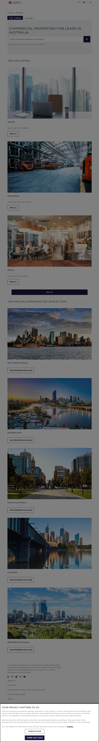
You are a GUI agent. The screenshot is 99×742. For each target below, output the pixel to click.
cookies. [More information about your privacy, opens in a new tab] (70, 726)
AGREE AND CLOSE (35, 738)
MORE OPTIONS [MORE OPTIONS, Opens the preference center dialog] (34, 731)
